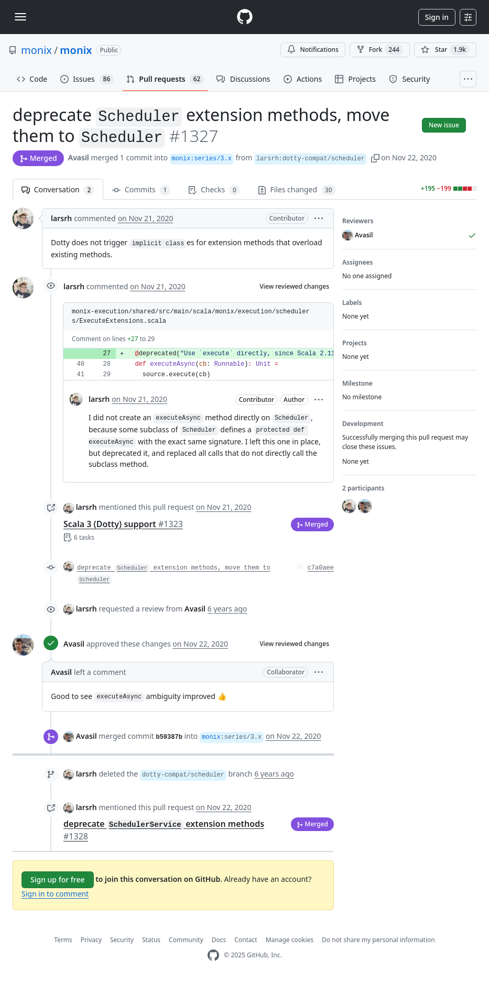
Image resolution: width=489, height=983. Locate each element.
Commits (141, 189)
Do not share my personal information (378, 939)
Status (151, 939)
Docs (219, 939)
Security (122, 939)
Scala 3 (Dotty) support (123, 524)
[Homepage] (244, 17)
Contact (245, 939)
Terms (63, 939)
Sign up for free (57, 879)
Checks (214, 189)
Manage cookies (289, 939)
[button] (375, 157)
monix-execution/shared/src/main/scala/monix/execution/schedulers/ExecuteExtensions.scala (191, 316)
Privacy (91, 939)
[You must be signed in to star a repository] (445, 49)
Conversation (57, 189)
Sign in (437, 17)
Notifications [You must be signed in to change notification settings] (312, 49)
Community (186, 939)
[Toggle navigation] (20, 17)
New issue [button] (444, 125)
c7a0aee (321, 568)
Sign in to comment (55, 894)
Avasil (78, 157)
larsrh (61, 218)
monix (36, 50)
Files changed (297, 189)
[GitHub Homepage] (213, 955)
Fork (379, 50)
